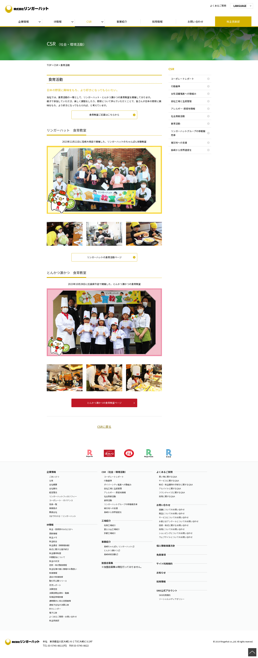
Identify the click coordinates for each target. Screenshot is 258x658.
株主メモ (53, 537)
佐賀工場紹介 (110, 525)
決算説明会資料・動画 (59, 592)
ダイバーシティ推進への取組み (117, 484)
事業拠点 (53, 508)
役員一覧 (53, 504)
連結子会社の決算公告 (59, 604)
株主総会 (53, 541)
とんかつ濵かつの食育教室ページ (104, 402)
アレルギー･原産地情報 (183, 108)
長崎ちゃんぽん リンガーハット (119, 546)
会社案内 (53, 488)
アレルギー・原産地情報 (115, 492)
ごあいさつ (54, 476)
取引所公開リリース (58, 580)
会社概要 (53, 484)
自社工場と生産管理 (181, 101)
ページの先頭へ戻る (252, 652)
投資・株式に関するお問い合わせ (174, 525)
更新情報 (53, 533)
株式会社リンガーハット (27, 9)
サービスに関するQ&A (169, 480)
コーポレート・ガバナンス (61, 500)
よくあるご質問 (218, 5)
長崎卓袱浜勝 (111, 554)
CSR (56, 65)
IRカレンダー (55, 608)
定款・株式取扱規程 (58, 565)
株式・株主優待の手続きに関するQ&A (176, 484)
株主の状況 (54, 561)
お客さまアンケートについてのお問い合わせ (178, 521)
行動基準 (175, 86)
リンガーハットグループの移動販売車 (188, 133)
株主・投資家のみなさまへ (61, 529)
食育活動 (175, 123)
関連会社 (53, 512)
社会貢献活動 (178, 116)
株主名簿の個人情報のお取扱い (63, 568)
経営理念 (53, 492)
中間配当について (57, 557)
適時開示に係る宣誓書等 (60, 600)
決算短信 (53, 589)
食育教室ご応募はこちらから (104, 114)
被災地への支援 (179, 142)
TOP (49, 65)
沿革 (51, 480)
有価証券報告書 (56, 596)
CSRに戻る (104, 426)
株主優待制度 (55, 553)
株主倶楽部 (233, 21)
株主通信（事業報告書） (60, 545)
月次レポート (55, 585)
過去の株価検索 (56, 576)
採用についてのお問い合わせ (172, 529)
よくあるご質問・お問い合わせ (63, 616)
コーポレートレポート (182, 78)
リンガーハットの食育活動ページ (104, 257)
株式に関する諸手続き (59, 549)
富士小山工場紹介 (112, 529)
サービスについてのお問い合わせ (174, 517)
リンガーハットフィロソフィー (63, 496)
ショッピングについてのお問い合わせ (176, 533)
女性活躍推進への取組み (183, 93)
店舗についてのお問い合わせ (172, 509)
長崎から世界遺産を (181, 150)
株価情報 (53, 572)
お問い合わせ (195, 21)
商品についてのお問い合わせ (172, 513)
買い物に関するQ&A (168, 476)
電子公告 (53, 612)
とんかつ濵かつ (112, 550)
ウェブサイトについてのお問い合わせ (176, 537)
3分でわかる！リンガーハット (62, 516)
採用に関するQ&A (167, 496)
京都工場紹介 (110, 533)
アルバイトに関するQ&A (170, 488)
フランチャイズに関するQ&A (172, 492)
